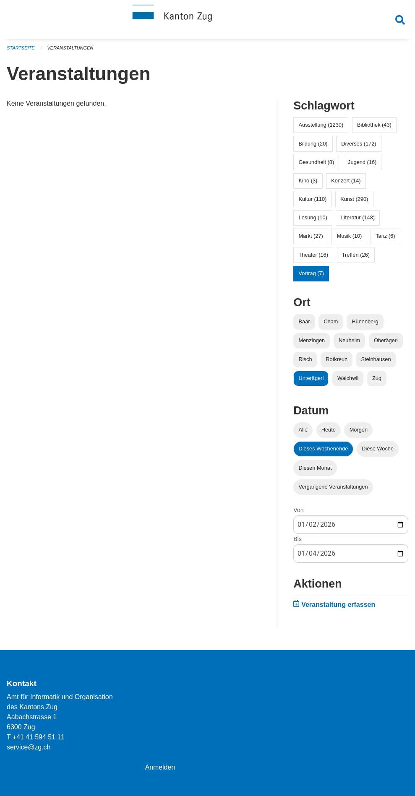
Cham (331, 323)
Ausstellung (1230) (321, 127)
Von (298, 512)
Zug (376, 380)
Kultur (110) (313, 201)
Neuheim (349, 342)
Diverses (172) (358, 146)
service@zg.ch (29, 747)
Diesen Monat (315, 470)
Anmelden (160, 767)
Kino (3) (308, 182)
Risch (305, 362)
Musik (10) (349, 238)
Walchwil (347, 380)
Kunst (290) (354, 201)
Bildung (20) (313, 146)
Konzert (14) (345, 182)
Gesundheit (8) (316, 164)
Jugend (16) (362, 164)
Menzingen (312, 342)
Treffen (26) (356, 257)
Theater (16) (313, 257)
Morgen (359, 432)
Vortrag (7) (311, 275)
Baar (304, 323)
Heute (328, 432)
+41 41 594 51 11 (39, 737)
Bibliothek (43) (374, 127)
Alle (303, 432)
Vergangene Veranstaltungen (333, 489)
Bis (297, 541)
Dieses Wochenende (323, 451)
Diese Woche (378, 451)
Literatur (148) (358, 220)
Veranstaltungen (70, 50)
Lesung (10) (313, 220)
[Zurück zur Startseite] (207, 20)
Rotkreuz (336, 362)
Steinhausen (376, 362)
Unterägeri (311, 380)
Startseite (21, 50)
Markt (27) (311, 238)
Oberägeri (386, 342)
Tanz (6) (385, 238)
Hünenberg (365, 323)
